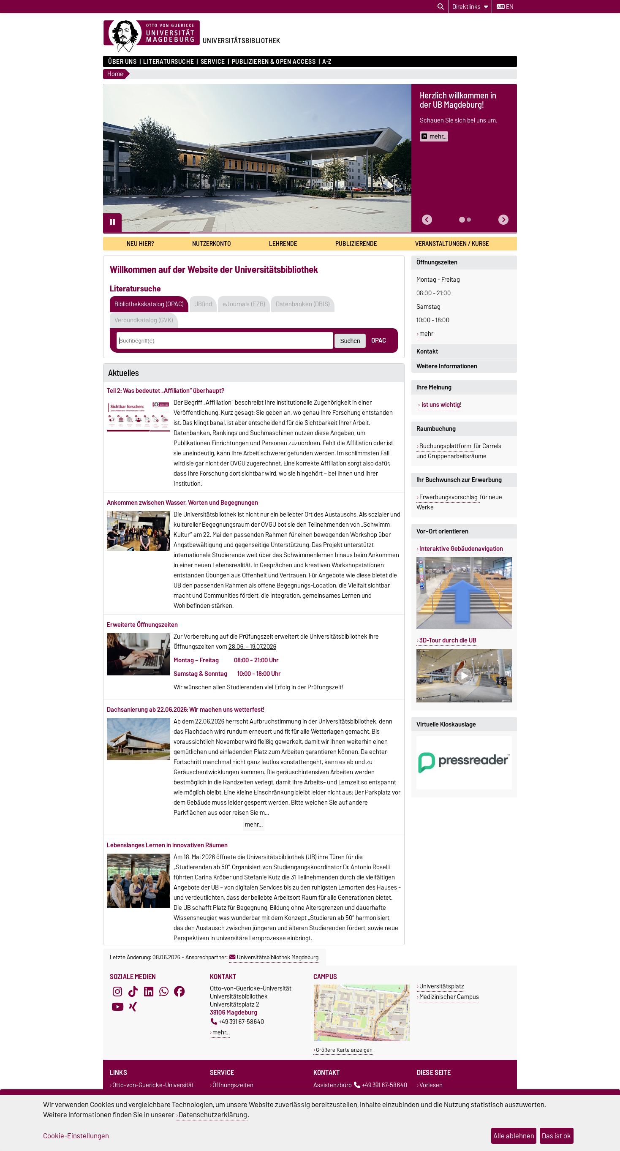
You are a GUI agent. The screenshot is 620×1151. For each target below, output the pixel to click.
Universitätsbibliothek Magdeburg (273, 957)
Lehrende (283, 243)
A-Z (327, 62)
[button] (427, 220)
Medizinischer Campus (449, 996)
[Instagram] (117, 991)
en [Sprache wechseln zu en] (505, 7)
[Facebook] (179, 991)
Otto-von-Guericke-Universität (153, 1085)
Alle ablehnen (513, 1136)
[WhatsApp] (163, 991)
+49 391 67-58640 (237, 1021)
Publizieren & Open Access (274, 62)
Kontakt (427, 351)
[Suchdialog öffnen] (440, 7)
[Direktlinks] (470, 6)
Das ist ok (556, 1136)
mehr (426, 334)
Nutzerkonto (211, 243)
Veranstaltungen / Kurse (452, 243)
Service (213, 62)
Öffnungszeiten (436, 262)
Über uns (122, 62)
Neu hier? (140, 243)
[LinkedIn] (148, 991)
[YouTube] (117, 1007)
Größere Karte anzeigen (344, 1049)
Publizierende (356, 243)
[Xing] (133, 1007)
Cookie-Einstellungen (76, 1136)
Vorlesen (431, 1085)
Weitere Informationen (446, 366)
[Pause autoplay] (112, 222)
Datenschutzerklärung (213, 1115)
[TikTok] (133, 991)
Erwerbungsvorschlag (449, 497)
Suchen (350, 340)
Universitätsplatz (441, 986)
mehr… (254, 824)
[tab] (462, 220)
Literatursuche (168, 62)
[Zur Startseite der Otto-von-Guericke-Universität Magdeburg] (151, 37)
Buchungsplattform (446, 446)
